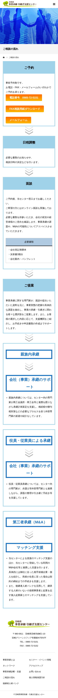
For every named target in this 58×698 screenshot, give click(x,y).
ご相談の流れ (9, 677)
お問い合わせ (35, 671)
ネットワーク (9, 665)
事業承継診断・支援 (12, 671)
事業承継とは (9, 660)
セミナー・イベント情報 (40, 660)
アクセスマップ (36, 665)
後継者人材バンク (11, 683)
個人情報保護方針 (37, 677)
